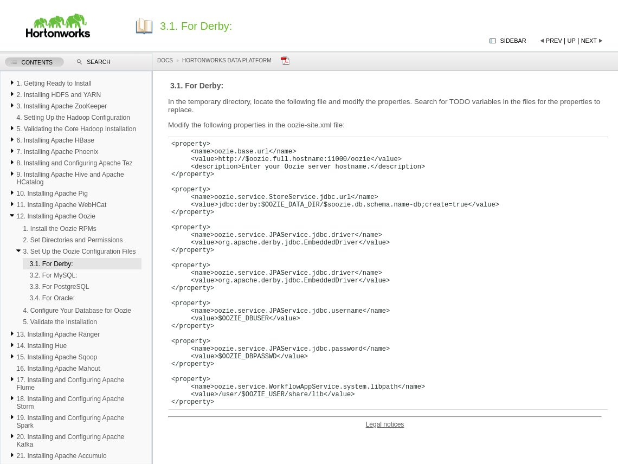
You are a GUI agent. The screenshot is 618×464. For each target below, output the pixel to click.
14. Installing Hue (41, 346)
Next (589, 40)
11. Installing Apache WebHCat (61, 205)
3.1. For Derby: (51, 264)
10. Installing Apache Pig (51, 193)
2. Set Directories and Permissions (73, 240)
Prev (554, 40)
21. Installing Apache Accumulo (61, 456)
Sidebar (513, 40)
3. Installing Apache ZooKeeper (61, 106)
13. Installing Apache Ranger (57, 334)
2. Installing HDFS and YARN (58, 95)
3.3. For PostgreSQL (59, 287)
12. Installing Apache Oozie (55, 216)
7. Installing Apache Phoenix (57, 152)
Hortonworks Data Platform (227, 60)
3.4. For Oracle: (51, 298)
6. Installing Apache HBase (55, 140)
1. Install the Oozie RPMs (59, 229)
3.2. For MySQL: (53, 275)
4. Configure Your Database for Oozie (77, 310)
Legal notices (385, 424)
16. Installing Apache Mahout (58, 368)
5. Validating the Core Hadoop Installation (76, 129)
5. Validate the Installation (60, 322)
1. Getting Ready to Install (53, 83)
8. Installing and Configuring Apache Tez (74, 163)
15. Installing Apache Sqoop (56, 357)
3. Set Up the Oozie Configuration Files (79, 251)
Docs (165, 60)
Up (572, 40)
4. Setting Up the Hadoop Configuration (73, 117)
